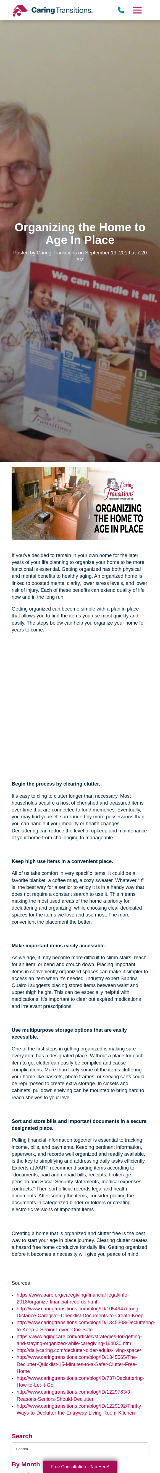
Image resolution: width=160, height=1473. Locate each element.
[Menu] (137, 10)
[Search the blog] (80, 1448)
